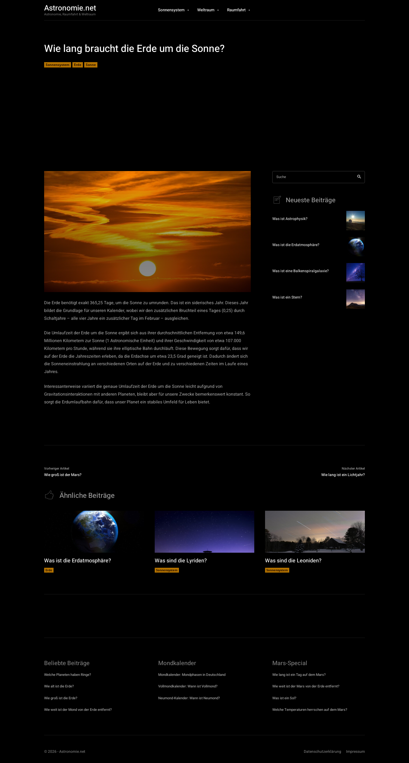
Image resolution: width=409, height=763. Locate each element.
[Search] (359, 177)
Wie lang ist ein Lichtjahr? (343, 475)
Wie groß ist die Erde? (60, 698)
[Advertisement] (204, 120)
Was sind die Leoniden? (293, 561)
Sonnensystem (57, 65)
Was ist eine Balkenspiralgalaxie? (300, 271)
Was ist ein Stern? (287, 297)
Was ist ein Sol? (284, 698)
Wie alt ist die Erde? (59, 686)
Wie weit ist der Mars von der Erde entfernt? (305, 686)
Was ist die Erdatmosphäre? (295, 245)
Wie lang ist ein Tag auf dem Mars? (299, 674)
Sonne (90, 65)
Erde (77, 65)
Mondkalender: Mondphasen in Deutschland (191, 674)
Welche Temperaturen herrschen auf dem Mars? (309, 709)
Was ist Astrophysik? (290, 219)
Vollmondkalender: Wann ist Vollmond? (187, 686)
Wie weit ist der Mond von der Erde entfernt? (78, 709)
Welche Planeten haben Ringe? (67, 674)
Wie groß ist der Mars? (63, 475)
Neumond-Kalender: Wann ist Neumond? (189, 698)
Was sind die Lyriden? (181, 561)
